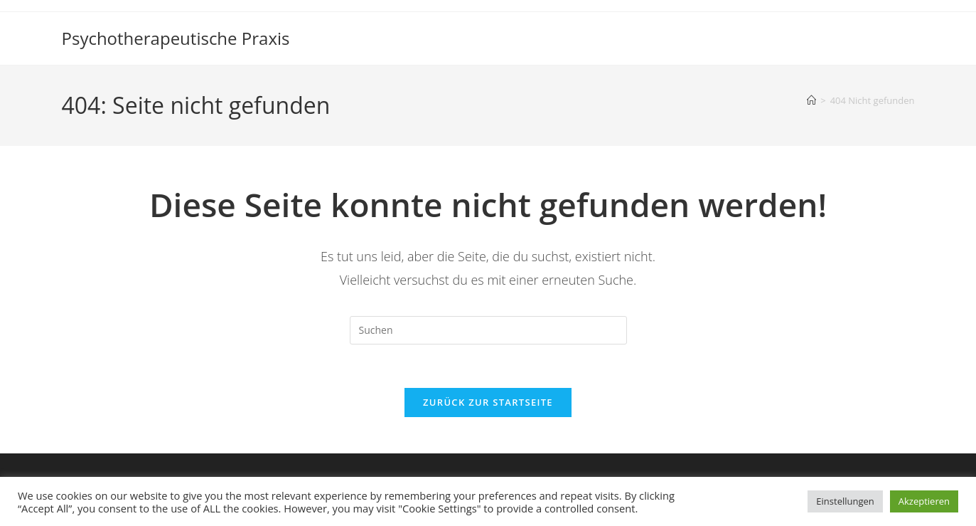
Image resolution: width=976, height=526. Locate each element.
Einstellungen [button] (845, 501)
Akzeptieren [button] (924, 501)
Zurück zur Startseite (488, 402)
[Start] (811, 100)
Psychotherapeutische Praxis (176, 38)
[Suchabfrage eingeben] (488, 330)
